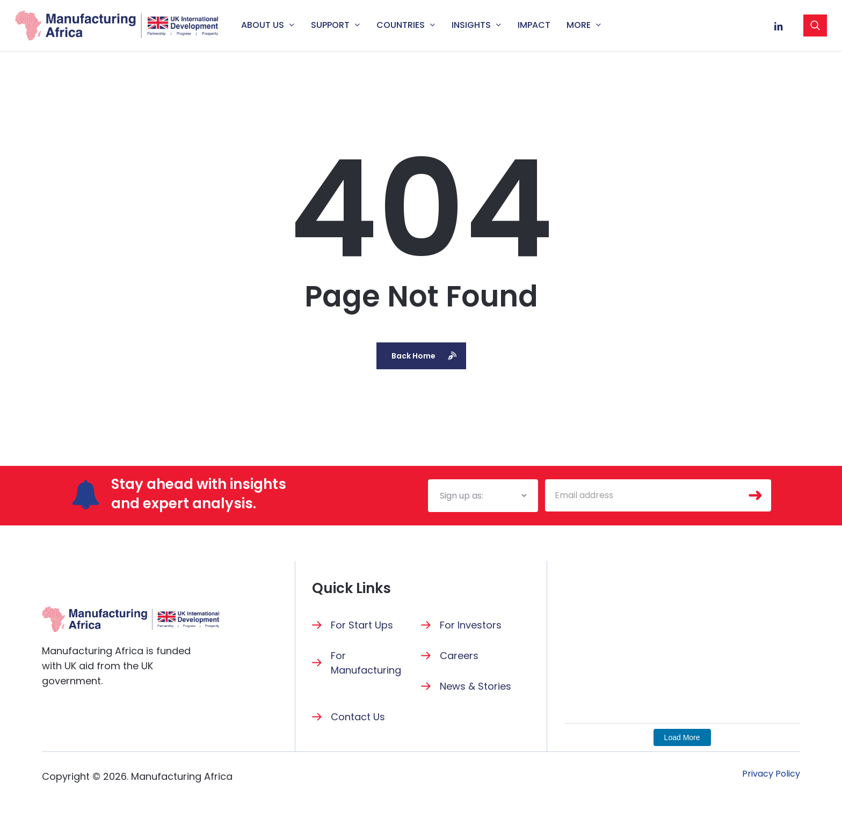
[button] (771, 774)
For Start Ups (362, 625)
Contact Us (358, 716)
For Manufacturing (366, 663)
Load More (682, 737)
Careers (459, 655)
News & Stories (475, 686)
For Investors (471, 625)
